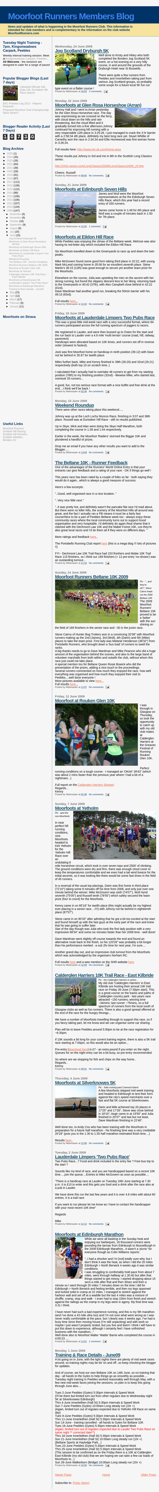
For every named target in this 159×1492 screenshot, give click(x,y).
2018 (10, 178)
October (14, 221)
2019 (10, 174)
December (16, 214)
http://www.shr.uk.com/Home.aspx (99, 149)
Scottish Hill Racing (14, 431)
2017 (10, 182)
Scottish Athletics (13, 437)
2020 (10, 171)
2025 (10, 153)
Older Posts (148, 1474)
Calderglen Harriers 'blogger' (96, 784)
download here (78, 1049)
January (14, 306)
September (16, 224)
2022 (10, 164)
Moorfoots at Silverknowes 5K (85, 1082)
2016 (10, 185)
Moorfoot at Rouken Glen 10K (85, 700)
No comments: (96, 175)
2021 (10, 167)
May (12, 292)
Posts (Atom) (81, 1483)
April (12, 295)
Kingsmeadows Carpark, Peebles (26, 58)
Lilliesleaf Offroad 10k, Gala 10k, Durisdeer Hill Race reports (34, 89)
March (13, 299)
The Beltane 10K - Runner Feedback (91, 462)
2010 (10, 206)
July (12, 231)
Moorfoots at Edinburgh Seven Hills (91, 189)
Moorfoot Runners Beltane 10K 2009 (91, 576)
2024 (10, 157)
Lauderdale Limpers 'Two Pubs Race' (92, 1156)
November (16, 217)
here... (74, 301)
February (15, 303)
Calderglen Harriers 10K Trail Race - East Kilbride (104, 975)
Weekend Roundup (74, 405)
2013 (10, 196)
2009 (10, 210)
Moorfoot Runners (13, 428)
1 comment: (95, 226)
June (13, 235)
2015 (10, 189)
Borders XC (9, 440)
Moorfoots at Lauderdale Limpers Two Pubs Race (105, 317)
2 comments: (96, 91)
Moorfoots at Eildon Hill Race (84, 236)
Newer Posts (63, 1474)
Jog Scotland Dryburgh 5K (82, 50)
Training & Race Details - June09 (87, 1355)
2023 (10, 160)
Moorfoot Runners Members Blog (71, 16)
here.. (94, 536)
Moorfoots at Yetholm (76, 808)
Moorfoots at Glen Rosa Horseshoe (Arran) (98, 105)
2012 (10, 199)
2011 (10, 203)
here (104, 543)
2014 (10, 192)
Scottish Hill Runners (15, 434)
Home (106, 1474)
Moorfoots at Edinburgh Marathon (89, 1234)
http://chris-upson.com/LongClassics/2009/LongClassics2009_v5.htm (99, 166)
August (14, 228)
